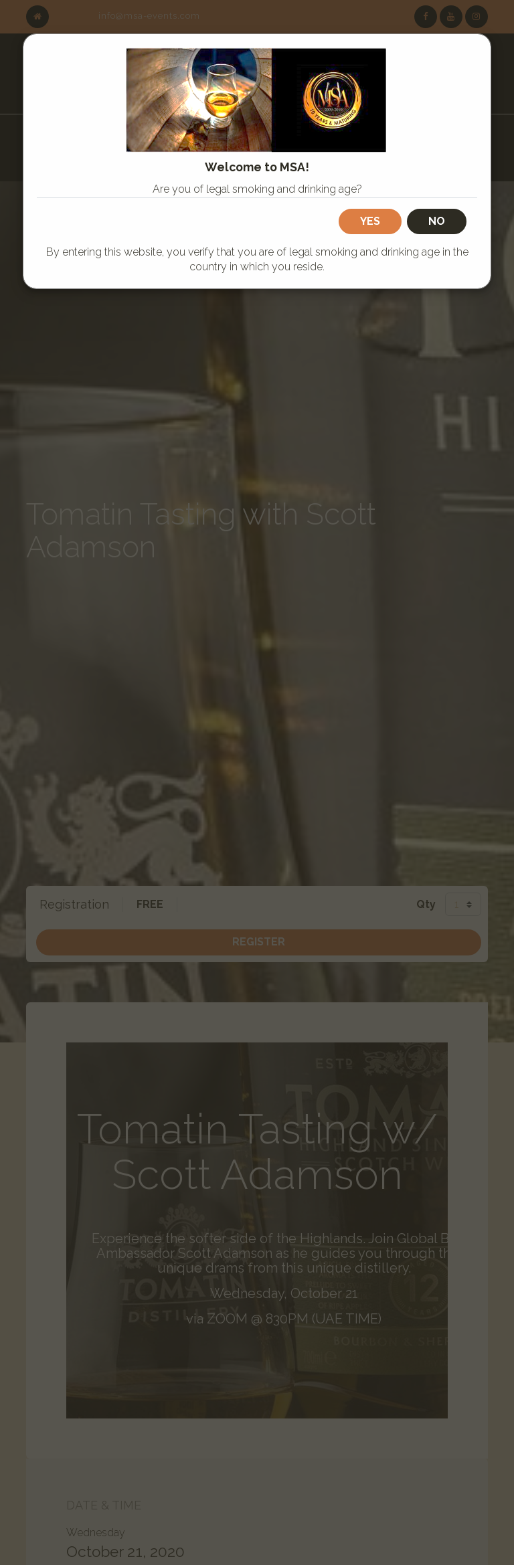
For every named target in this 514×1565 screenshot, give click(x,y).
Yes (370, 221)
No (436, 221)
